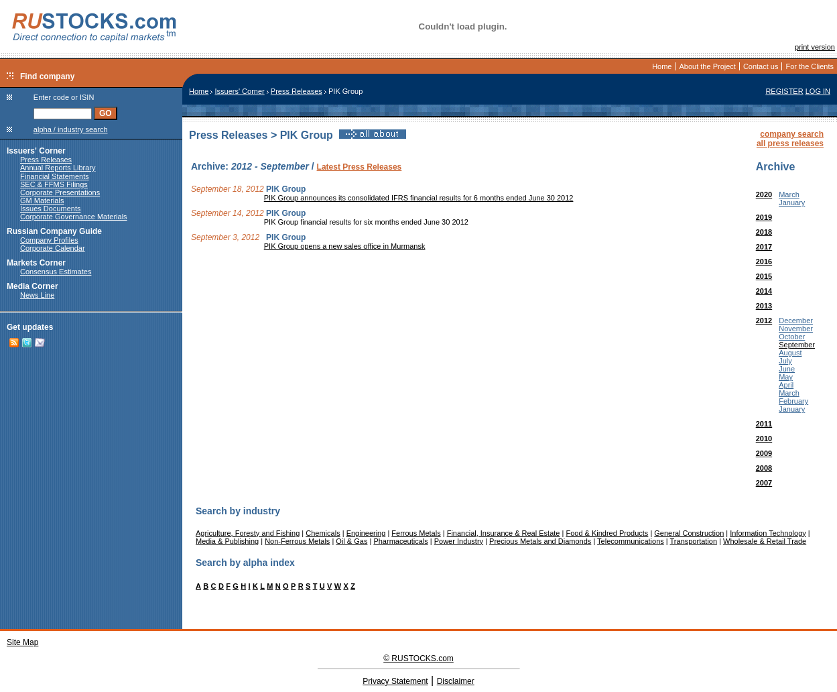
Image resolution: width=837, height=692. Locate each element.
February (793, 401)
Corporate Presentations (60, 192)
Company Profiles (49, 240)
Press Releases (46, 160)
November (796, 329)
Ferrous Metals (415, 533)
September (797, 345)
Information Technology (768, 533)
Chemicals (323, 533)
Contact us (761, 66)
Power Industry (458, 541)
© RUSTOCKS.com (418, 658)
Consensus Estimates (55, 272)
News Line (37, 295)
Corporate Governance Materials (73, 217)
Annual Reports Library (58, 168)
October (792, 337)
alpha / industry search (71, 129)
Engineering (366, 533)
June (787, 369)
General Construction (689, 533)
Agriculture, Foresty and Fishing (248, 533)
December (796, 320)
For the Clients (809, 66)
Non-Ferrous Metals (297, 541)
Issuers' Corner (36, 151)
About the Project (707, 66)
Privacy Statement (395, 681)
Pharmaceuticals (400, 541)
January (792, 202)
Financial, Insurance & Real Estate (503, 533)
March (789, 194)
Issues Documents (50, 209)
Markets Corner (36, 263)
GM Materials (42, 200)
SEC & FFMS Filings (54, 184)
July (785, 361)
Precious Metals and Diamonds (540, 541)
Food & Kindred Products (607, 533)
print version (815, 47)
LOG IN (818, 91)
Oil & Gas (351, 541)
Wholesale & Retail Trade (764, 541)
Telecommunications (630, 541)
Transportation (694, 541)
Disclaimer (455, 681)
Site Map (22, 642)
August (790, 353)
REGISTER (784, 91)
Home (661, 66)
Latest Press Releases (359, 167)
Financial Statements (54, 176)
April (786, 385)
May (786, 377)
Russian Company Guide (54, 231)
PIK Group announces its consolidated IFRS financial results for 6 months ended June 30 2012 (419, 198)
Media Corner (32, 286)
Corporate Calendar (52, 248)
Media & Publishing (227, 541)
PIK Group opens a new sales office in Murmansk (345, 246)
